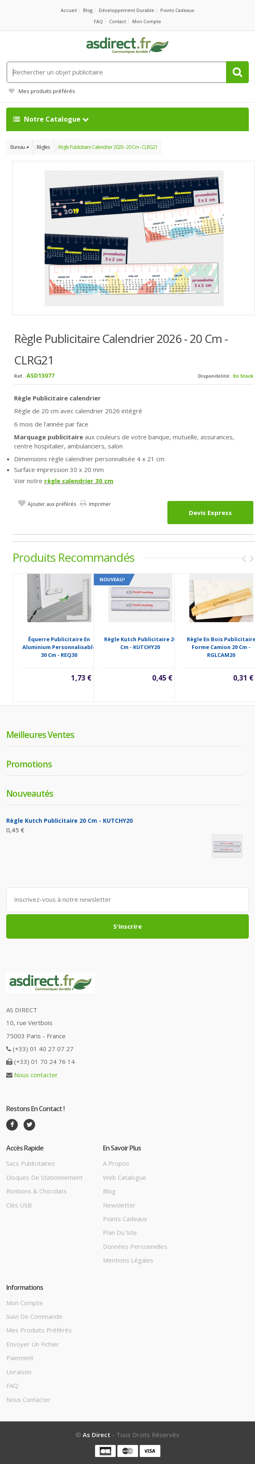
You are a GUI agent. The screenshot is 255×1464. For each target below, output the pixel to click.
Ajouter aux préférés (52, 504)
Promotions (29, 764)
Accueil (69, 10)
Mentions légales (128, 1260)
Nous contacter (36, 1075)
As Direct (96, 1434)
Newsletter (119, 1205)
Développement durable (126, 10)
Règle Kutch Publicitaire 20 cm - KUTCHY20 (140, 643)
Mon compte (146, 21)
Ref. (19, 376)
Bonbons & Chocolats (36, 1191)
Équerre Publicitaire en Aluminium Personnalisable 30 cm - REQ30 (59, 647)
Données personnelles (135, 1246)
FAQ (98, 21)
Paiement (19, 1358)
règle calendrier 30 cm (78, 481)
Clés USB (19, 1205)
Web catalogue (124, 1177)
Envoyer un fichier (32, 1344)
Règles (43, 147)
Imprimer (100, 504)
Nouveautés (29, 793)
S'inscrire (127, 926)
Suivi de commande (34, 1316)
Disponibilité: (214, 376)
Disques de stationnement (44, 1177)
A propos (116, 1163)
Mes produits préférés (42, 91)
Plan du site (120, 1232)
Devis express (210, 512)
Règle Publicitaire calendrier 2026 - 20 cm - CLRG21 (107, 147)
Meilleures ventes (40, 734)
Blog (88, 10)
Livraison (18, 1372)
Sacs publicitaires (30, 1163)
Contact (117, 21)
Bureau (17, 147)
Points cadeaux (177, 10)
